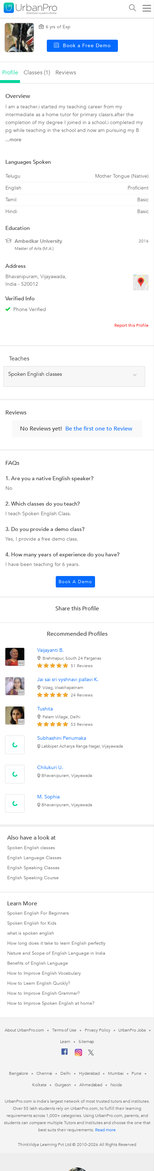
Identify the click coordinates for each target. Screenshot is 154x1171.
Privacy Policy (97, 1030)
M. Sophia (48, 796)
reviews (65, 73)
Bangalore (18, 1073)
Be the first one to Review (98, 429)
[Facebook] (64, 1054)
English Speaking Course (33, 878)
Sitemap (86, 1041)
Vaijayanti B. (50, 650)
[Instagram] (78, 1055)
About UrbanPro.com (24, 1030)
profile (10, 73)
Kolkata (39, 1085)
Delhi (65, 1073)
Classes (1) (37, 73)
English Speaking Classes (33, 868)
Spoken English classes (31, 848)
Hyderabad (89, 1073)
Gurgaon (63, 1085)
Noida (116, 1085)
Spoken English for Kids (31, 923)
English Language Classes (34, 858)
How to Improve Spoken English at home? (50, 1003)
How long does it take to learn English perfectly (56, 943)
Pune (136, 1073)
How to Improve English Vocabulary (44, 973)
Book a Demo (75, 582)
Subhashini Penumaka (61, 738)
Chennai (44, 1073)
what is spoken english (30, 933)
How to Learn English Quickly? (38, 983)
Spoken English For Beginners (38, 913)
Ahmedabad (90, 1085)
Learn (65, 1041)
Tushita (45, 708)
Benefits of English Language (37, 963)
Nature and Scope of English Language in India (56, 953)
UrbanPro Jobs (132, 1030)
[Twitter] (91, 1054)
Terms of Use (64, 1030)
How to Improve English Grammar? (43, 993)
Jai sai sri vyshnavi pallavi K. (68, 679)
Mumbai (115, 1073)
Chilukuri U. (50, 767)
